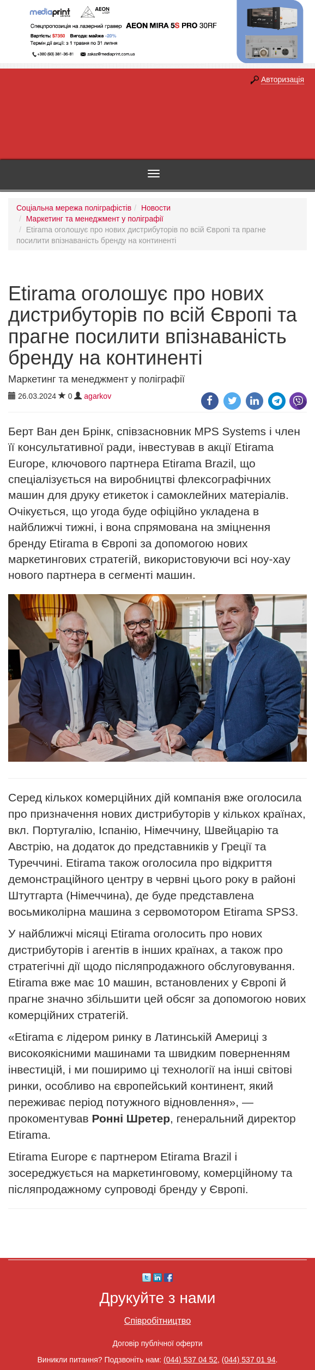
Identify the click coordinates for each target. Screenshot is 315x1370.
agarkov (97, 396)
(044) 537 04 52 (190, 1359)
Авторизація (282, 79)
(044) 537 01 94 (249, 1359)
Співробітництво (157, 1320)
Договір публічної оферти (157, 1343)
